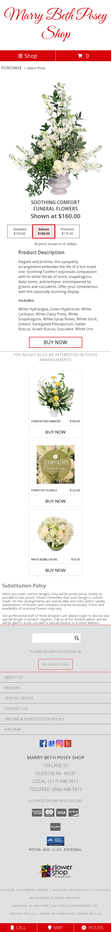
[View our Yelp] (67, 745)
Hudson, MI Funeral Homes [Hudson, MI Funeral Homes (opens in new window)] (24, 890)
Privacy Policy (23, 914)
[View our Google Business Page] (51, 745)
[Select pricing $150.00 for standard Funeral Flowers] (19, 231)
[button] (55, 841)
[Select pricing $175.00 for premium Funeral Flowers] (67, 231)
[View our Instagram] (59, 745)
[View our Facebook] (43, 745)
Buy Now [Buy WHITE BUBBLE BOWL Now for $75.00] (55, 570)
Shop (27, 55)
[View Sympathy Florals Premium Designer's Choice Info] (56, 464)
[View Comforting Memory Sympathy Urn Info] (56, 395)
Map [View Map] (55, 928)
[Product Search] (56, 638)
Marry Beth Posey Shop (55, 25)
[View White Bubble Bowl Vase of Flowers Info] (56, 533)
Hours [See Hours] (93, 928)
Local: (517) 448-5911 (55, 781)
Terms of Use (89, 914)
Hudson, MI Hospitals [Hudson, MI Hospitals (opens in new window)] (72, 890)
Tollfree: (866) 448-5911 (55, 789)
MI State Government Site (76, 906)
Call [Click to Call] (18, 928)
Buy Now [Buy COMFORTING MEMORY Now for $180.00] (55, 432)
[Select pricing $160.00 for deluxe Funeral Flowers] (43, 231)
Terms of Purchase (57, 914)
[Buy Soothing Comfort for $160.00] (55, 342)
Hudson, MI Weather (30, 906)
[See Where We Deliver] (55, 664)
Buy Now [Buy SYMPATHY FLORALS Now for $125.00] (55, 501)
